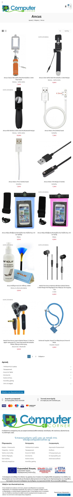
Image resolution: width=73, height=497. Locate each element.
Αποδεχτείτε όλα (64, 494)
